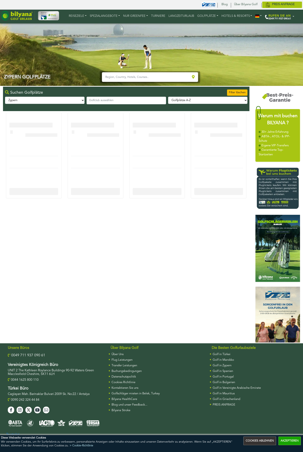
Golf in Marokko (223, 360)
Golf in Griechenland (226, 399)
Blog (224, 4)
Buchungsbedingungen (127, 371)
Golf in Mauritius (224, 393)
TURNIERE (158, 16)
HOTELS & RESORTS (235, 16)
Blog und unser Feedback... (129, 404)
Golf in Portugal (223, 376)
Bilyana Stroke (121, 410)
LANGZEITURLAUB (181, 16)
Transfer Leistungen (124, 365)
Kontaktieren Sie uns (125, 388)
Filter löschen (237, 92)
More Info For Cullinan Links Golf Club (35, 191)
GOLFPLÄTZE (206, 16)
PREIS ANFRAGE (224, 404)
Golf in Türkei (221, 354)
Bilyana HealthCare (124, 399)
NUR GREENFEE (134, 16)
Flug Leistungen (122, 360)
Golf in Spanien (223, 371)
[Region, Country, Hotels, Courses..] (146, 77)
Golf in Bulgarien (224, 382)
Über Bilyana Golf (245, 4)
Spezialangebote (104, 16)
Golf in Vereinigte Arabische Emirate (237, 388)
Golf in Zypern (222, 365)
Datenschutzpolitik (124, 376)
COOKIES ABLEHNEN (260, 440)
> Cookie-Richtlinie (81, 445)
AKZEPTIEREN (290, 440)
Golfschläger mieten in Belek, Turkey (136, 393)
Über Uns (118, 354)
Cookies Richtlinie (123, 382)
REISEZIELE (76, 16)
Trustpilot (12, 434)
